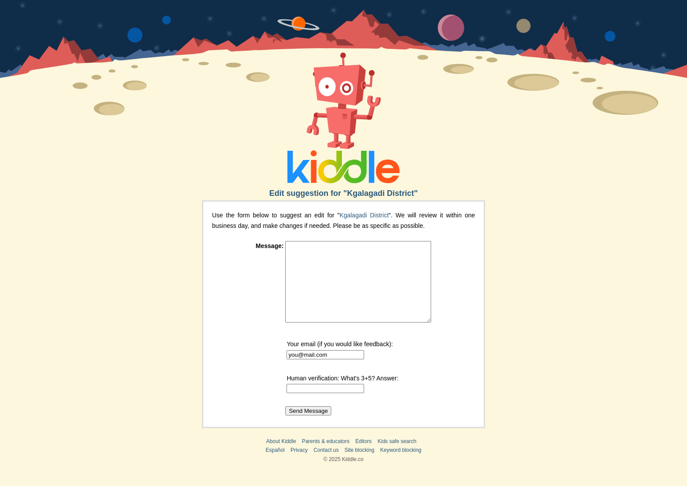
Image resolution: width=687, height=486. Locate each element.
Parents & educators (326, 457)
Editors (363, 457)
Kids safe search (397, 457)
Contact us (326, 466)
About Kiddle (281, 457)
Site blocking (359, 466)
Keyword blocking (400, 466)
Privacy (299, 466)
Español (275, 466)
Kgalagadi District (364, 215)
